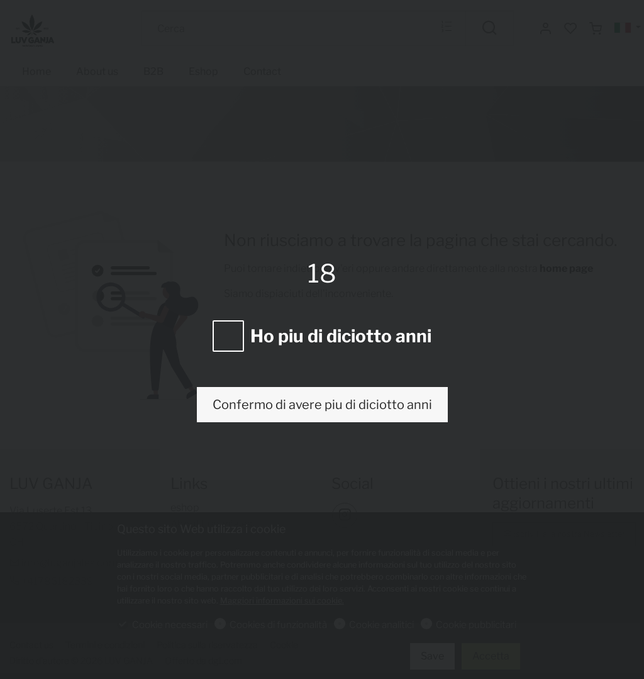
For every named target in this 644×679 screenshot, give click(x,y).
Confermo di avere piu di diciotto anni (322, 404)
